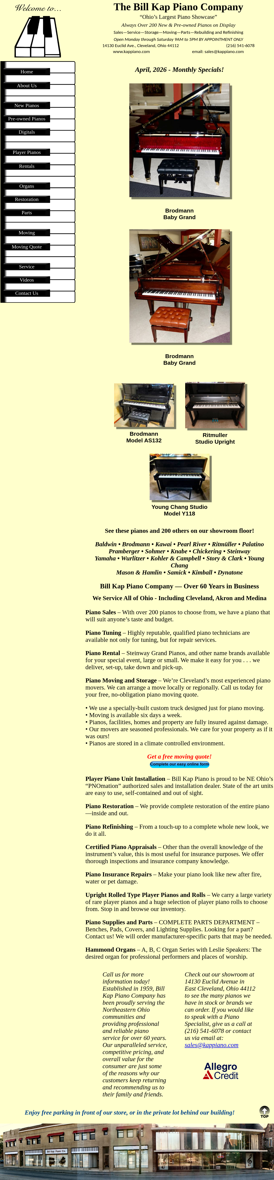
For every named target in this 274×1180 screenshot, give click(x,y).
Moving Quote (27, 247)
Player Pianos (27, 152)
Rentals (26, 166)
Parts (27, 212)
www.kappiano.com (131, 51)
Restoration (27, 199)
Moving (27, 232)
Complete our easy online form (179, 764)
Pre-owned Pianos (26, 118)
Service (26, 266)
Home (27, 71)
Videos (27, 280)
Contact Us (26, 293)
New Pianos (26, 105)
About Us (27, 85)
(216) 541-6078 (240, 45)
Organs (26, 186)
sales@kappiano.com (224, 51)
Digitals (27, 132)
